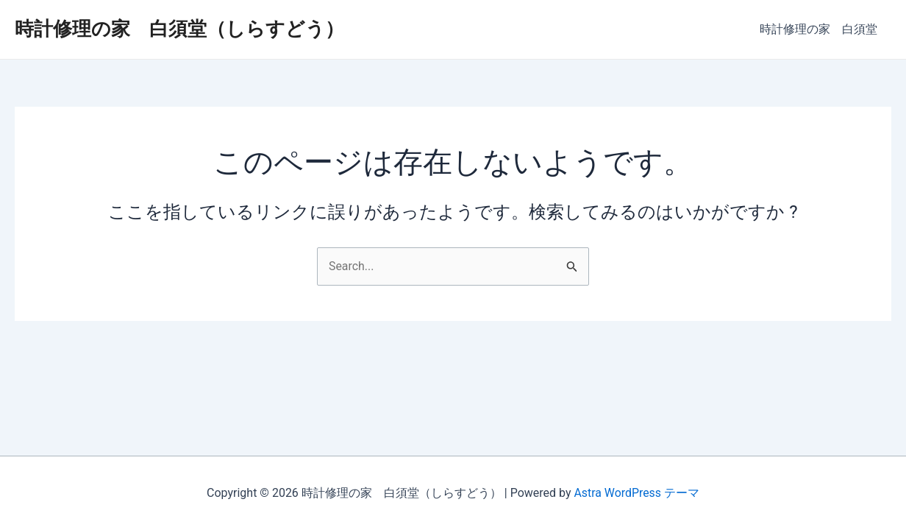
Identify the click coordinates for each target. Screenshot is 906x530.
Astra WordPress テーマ (636, 493)
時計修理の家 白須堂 (821, 29)
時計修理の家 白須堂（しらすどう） (179, 29)
